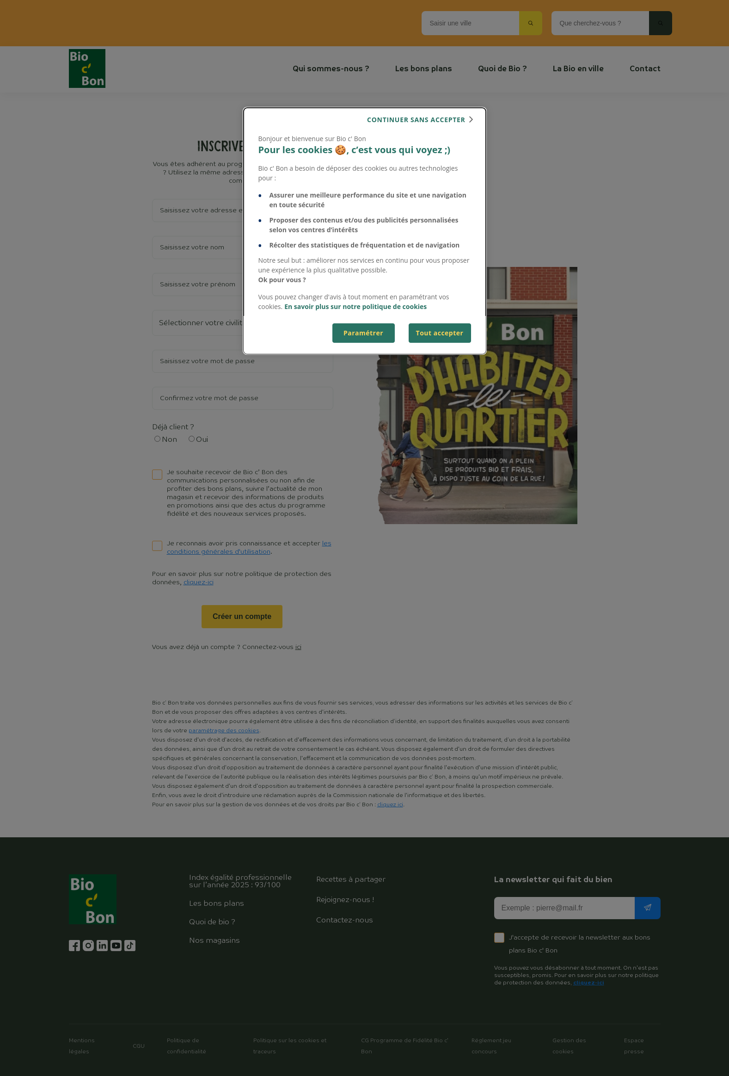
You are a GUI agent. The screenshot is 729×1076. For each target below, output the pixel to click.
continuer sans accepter (416, 119)
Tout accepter (440, 332)
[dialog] (365, 231)
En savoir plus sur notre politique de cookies (355, 306)
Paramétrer (363, 332)
